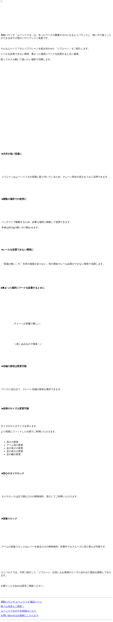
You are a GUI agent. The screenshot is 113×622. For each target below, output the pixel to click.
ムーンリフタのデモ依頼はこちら (18, 611)
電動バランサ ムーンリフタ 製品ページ (21, 602)
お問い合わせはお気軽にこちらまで (19, 615)
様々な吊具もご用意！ (12, 606)
